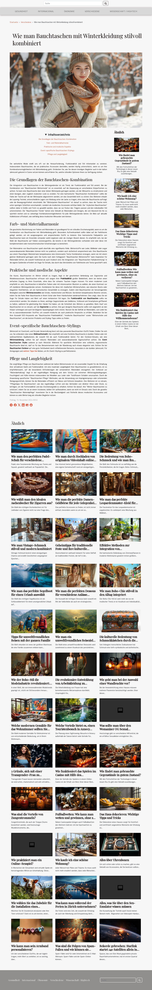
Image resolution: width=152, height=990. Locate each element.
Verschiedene (92, 11)
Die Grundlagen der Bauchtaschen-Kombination (57, 139)
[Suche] (73, 3)
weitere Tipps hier (30, 351)
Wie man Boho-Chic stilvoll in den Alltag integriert (119, 592)
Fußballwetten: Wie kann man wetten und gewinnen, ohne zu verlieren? (126, 273)
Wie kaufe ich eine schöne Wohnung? (127, 197)
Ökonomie (69, 11)
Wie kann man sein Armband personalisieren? (29, 947)
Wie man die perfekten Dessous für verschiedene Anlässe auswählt (75, 594)
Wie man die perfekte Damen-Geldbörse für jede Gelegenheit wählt (75, 502)
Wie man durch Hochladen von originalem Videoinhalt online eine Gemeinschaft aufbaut (75, 459)
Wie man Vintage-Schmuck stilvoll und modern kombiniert (31, 547)
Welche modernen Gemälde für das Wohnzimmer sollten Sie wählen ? (31, 729)
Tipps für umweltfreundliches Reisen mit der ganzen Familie (30, 638)
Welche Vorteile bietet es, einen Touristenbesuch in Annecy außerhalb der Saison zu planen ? (75, 731)
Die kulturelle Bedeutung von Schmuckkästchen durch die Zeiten (118, 640)
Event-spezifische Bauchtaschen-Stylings (57, 150)
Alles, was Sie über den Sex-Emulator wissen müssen (117, 904)
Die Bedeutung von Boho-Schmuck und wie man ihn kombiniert (117, 459)
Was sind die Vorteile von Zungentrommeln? (27, 816)
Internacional (46, 11)
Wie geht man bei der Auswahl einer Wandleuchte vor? (119, 681)
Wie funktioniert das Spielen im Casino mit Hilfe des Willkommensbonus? (126, 314)
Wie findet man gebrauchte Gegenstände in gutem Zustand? (127, 159)
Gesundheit (21, 11)
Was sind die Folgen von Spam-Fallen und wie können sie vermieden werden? (75, 949)
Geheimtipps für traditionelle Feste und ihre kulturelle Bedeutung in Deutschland (74, 548)
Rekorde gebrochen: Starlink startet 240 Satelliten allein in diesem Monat (118, 949)
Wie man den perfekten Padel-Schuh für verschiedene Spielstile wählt (31, 459)
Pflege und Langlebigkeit (57, 154)
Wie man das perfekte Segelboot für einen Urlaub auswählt (31, 592)
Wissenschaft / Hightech (123, 11)
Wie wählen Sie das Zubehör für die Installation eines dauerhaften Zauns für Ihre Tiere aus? (31, 908)
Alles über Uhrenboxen (114, 860)
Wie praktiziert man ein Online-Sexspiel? (26, 861)
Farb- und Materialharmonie (57, 142)
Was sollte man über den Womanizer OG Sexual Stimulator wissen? (115, 729)
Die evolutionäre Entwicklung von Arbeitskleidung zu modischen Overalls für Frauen (75, 683)
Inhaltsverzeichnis (59, 134)
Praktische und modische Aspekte (57, 146)
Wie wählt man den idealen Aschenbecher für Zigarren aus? (31, 501)
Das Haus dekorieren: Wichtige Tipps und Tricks (126, 234)
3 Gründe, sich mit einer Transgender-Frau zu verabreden (26, 774)
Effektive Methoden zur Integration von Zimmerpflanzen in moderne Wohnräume (118, 550)
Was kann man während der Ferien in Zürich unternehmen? (75, 904)
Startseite (14, 22)
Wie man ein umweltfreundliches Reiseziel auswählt (74, 640)
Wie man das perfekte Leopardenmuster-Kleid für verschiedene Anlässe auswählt (119, 502)
